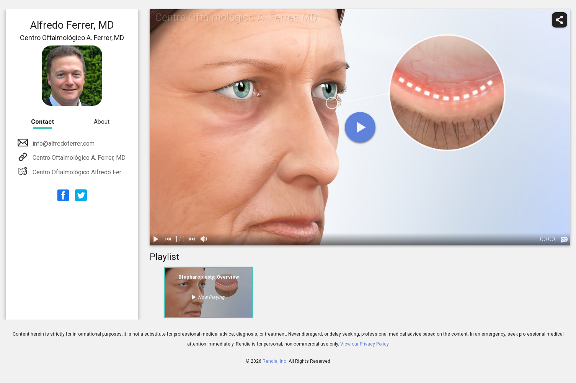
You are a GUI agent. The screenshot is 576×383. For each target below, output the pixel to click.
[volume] (204, 239)
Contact (42, 121)
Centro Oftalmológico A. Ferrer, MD (78, 157)
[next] (192, 239)
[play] (360, 127)
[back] (168, 239)
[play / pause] (156, 239)
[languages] (564, 240)
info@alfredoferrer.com (63, 143)
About (101, 121)
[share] (559, 20)
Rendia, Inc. (275, 361)
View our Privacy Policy (364, 344)
